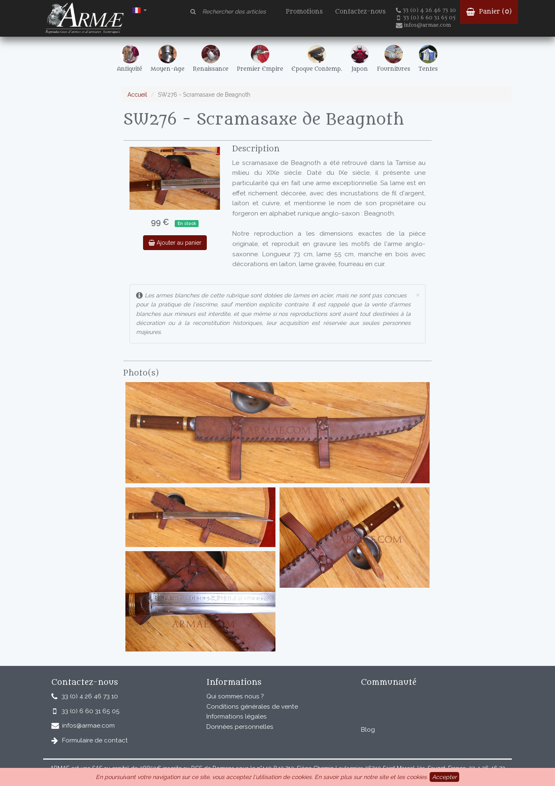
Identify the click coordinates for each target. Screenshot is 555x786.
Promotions (304, 11)
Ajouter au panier (174, 242)
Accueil (137, 94)
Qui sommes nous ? (235, 696)
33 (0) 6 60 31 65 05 (426, 18)
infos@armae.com (423, 25)
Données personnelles (239, 726)
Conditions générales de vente (252, 706)
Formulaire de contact (95, 740)
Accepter (444, 777)
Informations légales (236, 716)
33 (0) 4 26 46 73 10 (426, 10)
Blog (368, 729)
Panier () (489, 11)
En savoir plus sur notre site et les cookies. (371, 777)
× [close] (417, 294)
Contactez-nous (360, 11)
